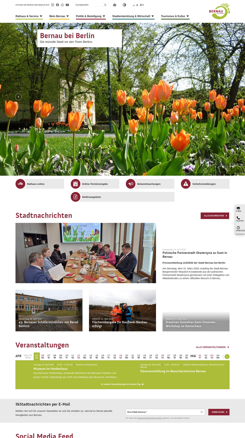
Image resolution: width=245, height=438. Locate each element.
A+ (142, 5)
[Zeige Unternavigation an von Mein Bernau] (67, 16)
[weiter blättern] (227, 356)
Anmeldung (220, 414)
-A (134, 5)
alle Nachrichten (216, 215)
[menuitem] (52, 5)
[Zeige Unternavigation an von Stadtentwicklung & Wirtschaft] (151, 16)
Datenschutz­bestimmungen (149, 420)
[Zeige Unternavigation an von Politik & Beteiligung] (103, 16)
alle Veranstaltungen (213, 347)
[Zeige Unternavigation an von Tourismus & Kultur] (186, 16)
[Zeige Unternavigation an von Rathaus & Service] (40, 16)
